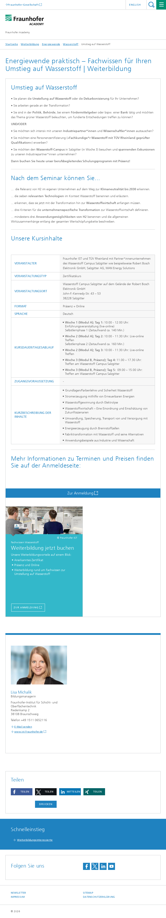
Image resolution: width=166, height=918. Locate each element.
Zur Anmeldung (80, 493)
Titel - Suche (151, 4)
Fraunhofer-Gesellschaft (23, 4)
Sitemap (88, 892)
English (135, 4)
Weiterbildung (30, 44)
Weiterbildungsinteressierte (35, 839)
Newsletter (18, 892)
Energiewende (51, 44)
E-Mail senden (23, 726)
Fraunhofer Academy (17, 32)
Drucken (46, 804)
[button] (21, 791)
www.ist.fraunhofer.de (28, 731)
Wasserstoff (70, 44)
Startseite (11, 44)
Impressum (18, 897)
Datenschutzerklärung (99, 897)
